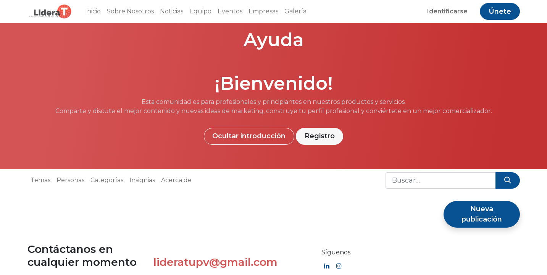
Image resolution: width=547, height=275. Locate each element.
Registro (320, 136)
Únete (500, 11)
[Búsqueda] (507, 180)
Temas (40, 180)
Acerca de (176, 180)
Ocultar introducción (249, 136)
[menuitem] (93, 11)
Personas (70, 180)
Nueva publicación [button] (481, 214)
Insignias (142, 180)
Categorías (106, 180)
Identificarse (447, 11)
